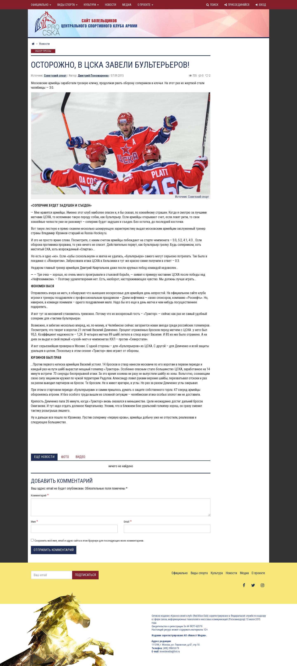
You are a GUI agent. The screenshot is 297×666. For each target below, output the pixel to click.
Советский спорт (55, 75)
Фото (65, 457)
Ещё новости (44, 457)
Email (126, 521)
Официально (41, 4)
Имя (33, 521)
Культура (91, 4)
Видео (80, 457)
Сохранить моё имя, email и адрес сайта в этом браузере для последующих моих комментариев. (89, 540)
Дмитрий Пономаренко (93, 75)
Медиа (126, 4)
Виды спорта (67, 4)
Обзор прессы (43, 51)
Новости (110, 4)
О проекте (145, 4)
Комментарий (38, 495)
